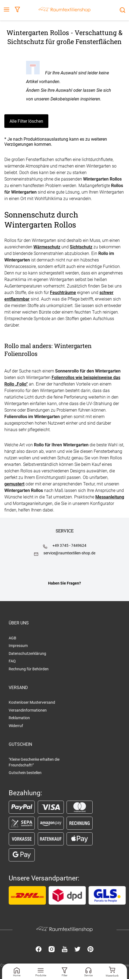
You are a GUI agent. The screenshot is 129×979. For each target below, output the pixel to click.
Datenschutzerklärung (27, 653)
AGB (12, 638)
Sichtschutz (81, 247)
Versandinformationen (28, 710)
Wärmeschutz (46, 247)
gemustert (14, 484)
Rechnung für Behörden (29, 669)
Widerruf (16, 726)
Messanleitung (109, 497)
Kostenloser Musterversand (32, 702)
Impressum (18, 645)
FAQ (12, 661)
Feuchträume (63, 292)
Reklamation (19, 718)
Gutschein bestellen (25, 772)
